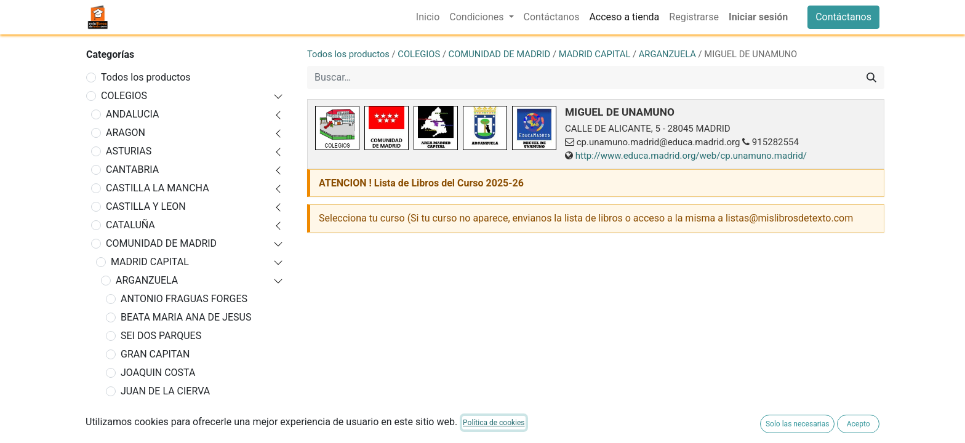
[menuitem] (427, 17)
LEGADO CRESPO (159, 409)
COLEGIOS (124, 96)
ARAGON (125, 132)
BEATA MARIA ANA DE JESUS (186, 317)
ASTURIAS (128, 151)
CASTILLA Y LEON (146, 206)
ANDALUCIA (132, 114)
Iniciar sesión (758, 17)
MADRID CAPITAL (150, 262)
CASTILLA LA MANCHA (157, 188)
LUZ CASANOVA (156, 428)
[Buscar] (871, 77)
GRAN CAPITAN (155, 354)
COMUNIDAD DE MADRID (161, 243)
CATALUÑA (130, 225)
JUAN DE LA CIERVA (165, 391)
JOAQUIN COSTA (158, 372)
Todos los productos (146, 77)
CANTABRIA (132, 169)
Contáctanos (843, 17)
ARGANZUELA (147, 280)
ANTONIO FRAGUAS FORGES (184, 299)
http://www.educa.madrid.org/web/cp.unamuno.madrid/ (691, 155)
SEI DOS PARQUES (161, 335)
